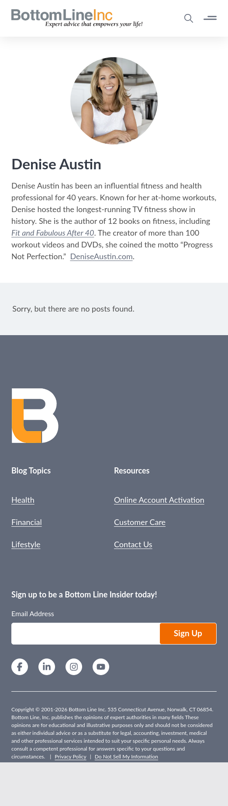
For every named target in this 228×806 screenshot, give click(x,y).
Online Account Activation (159, 499)
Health (23, 499)
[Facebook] (19, 668)
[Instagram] (74, 668)
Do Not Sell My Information (126, 756)
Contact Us (133, 544)
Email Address (32, 613)
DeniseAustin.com (101, 256)
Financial (26, 522)
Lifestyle (25, 544)
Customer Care (140, 522)
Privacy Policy (70, 756)
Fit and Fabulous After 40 (52, 232)
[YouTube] (101, 668)
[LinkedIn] (46, 668)
